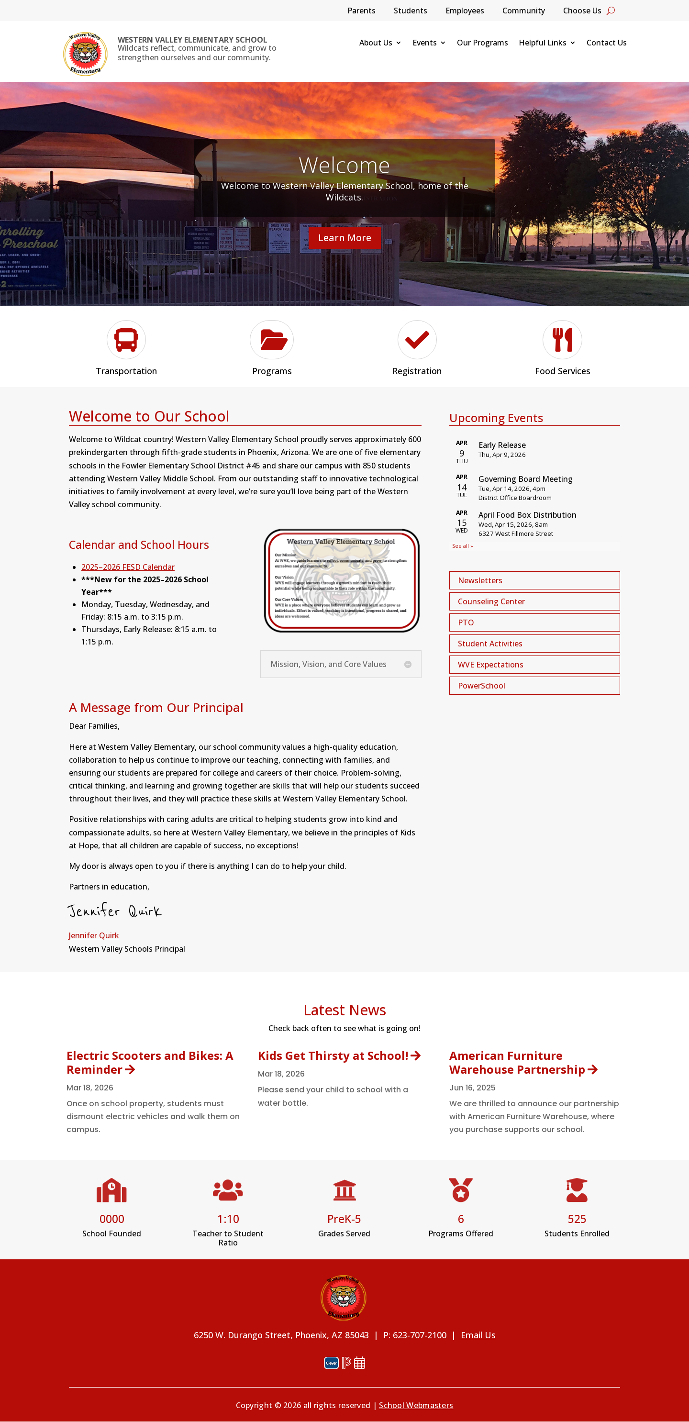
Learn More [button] (344, 237)
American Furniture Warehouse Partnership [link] (517, 1062)
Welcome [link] (344, 164)
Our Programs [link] (482, 43)
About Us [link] (375, 43)
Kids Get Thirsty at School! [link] (333, 1055)
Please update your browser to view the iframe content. (534, 493)
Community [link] (523, 11)
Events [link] (424, 43)
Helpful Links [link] (543, 43)
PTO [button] (466, 622)
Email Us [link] (478, 1335)
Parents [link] (361, 11)
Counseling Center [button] (491, 601)
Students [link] (410, 11)
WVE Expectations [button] (490, 664)
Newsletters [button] (480, 580)
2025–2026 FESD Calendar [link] (128, 567)
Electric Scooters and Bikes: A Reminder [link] (150, 1062)
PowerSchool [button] (481, 685)
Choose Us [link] (582, 11)
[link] (85, 54)
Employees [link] (464, 11)
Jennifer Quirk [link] (94, 935)
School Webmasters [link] (416, 1405)
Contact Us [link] (607, 43)
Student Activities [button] (490, 643)
